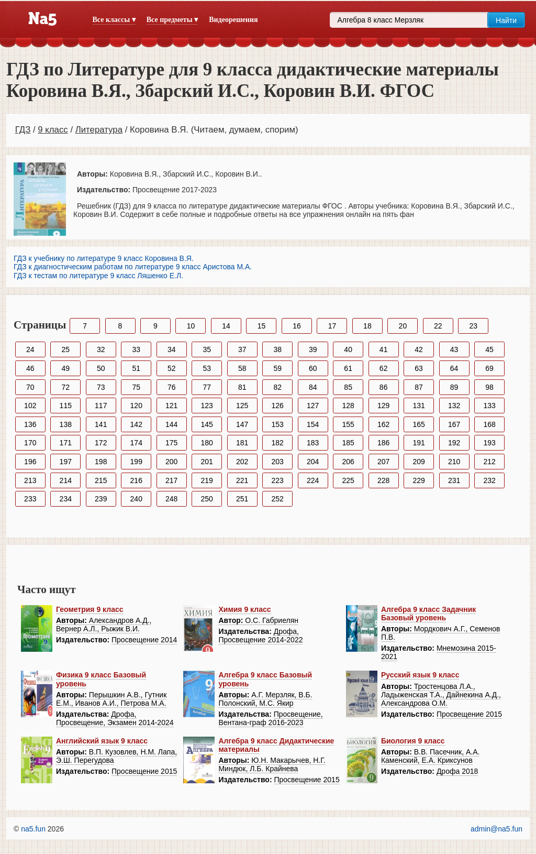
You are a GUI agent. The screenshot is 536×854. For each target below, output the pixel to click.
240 (136, 499)
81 (242, 387)
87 (419, 387)
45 (489, 349)
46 (30, 368)
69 (489, 368)
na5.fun (33, 829)
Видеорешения (233, 20)
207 (383, 461)
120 (136, 405)
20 (403, 326)
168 (489, 424)
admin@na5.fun (496, 829)
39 (313, 349)
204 (313, 461)
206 (348, 461)
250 (207, 499)
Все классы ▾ (114, 20)
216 (136, 480)
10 (191, 326)
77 (207, 387)
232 (489, 480)
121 (171, 405)
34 (172, 349)
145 (207, 424)
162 (383, 424)
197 (66, 461)
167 (454, 424)
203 (278, 461)
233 (30, 499)
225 (348, 480)
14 (226, 326)
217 (171, 480)
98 (489, 387)
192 (454, 443)
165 (418, 424)
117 (101, 405)
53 (207, 368)
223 (278, 480)
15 (262, 326)
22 (438, 326)
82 (277, 387)
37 (242, 349)
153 (278, 424)
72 (65, 387)
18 (367, 326)
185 (348, 443)
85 (348, 387)
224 (313, 480)
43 (454, 349)
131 (418, 405)
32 (101, 349)
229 (418, 480)
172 (101, 443)
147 (242, 424)
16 (297, 326)
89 (454, 387)
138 (66, 424)
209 (418, 461)
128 (348, 405)
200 (171, 461)
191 (418, 443)
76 (172, 387)
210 (454, 461)
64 (454, 368)
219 (207, 480)
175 (171, 443)
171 (66, 443)
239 (101, 499)
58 (242, 368)
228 (383, 480)
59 (277, 368)
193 (489, 443)
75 (136, 387)
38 (277, 349)
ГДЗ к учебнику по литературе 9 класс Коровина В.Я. (104, 258)
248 (171, 499)
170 (30, 443)
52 (172, 368)
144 (171, 424)
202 (242, 461)
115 (66, 405)
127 (313, 405)
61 (348, 368)
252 (278, 499)
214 (66, 480)
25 (65, 349)
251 (242, 499)
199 (136, 461)
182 (278, 443)
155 (348, 424)
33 (136, 349)
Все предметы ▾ (172, 20)
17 (332, 326)
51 (136, 368)
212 (489, 461)
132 (454, 405)
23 (474, 326)
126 (278, 405)
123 (207, 405)
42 (419, 349)
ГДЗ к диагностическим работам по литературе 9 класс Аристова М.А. (133, 266)
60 (313, 368)
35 (207, 349)
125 (242, 405)
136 (30, 424)
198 (101, 461)
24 (30, 349)
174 (136, 443)
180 (207, 443)
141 (101, 424)
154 (313, 424)
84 (313, 387)
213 (30, 480)
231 (454, 480)
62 (383, 368)
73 (101, 387)
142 (136, 424)
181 (242, 443)
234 (66, 499)
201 (207, 461)
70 (30, 387)
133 (489, 405)
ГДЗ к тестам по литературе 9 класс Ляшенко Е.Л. (98, 275)
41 (383, 349)
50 (101, 368)
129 (383, 405)
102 (30, 405)
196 (30, 461)
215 (101, 480)
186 (383, 443)
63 (419, 368)
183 (313, 443)
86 (383, 387)
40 (348, 349)
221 (242, 480)
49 (65, 368)
